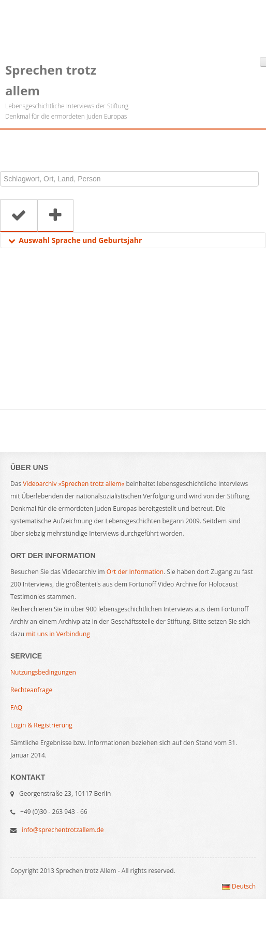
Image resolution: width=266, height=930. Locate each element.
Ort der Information (135, 571)
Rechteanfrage (31, 689)
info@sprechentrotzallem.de (63, 829)
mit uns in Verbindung (58, 633)
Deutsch (239, 886)
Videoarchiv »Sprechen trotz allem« (73, 483)
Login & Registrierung (41, 725)
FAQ (16, 707)
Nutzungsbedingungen (43, 672)
